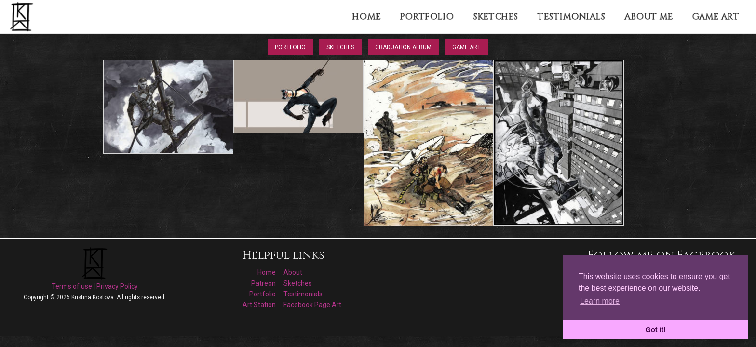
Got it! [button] (656, 330)
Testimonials (303, 294)
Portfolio (290, 47)
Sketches (340, 47)
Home (266, 272)
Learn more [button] (600, 301)
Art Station (259, 304)
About (293, 272)
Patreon (263, 283)
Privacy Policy (117, 286)
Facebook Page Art (312, 304)
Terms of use (72, 286)
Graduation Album (403, 47)
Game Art (466, 47)
